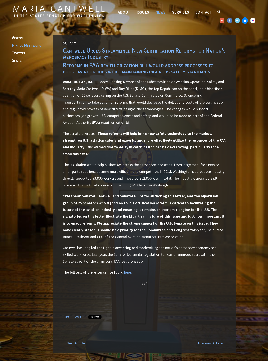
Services (180, 12)
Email (78, 316)
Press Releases (26, 45)
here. (128, 272)
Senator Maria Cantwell (59, 11)
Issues (143, 12)
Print (66, 316)
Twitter (19, 53)
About (124, 12)
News (160, 12)
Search (18, 60)
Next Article (75, 343)
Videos (17, 38)
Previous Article (210, 343)
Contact (203, 12)
